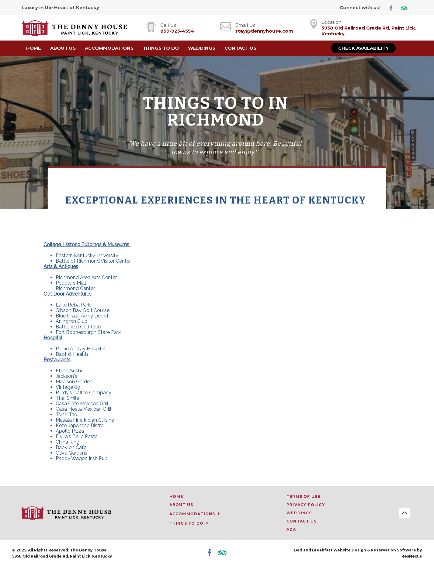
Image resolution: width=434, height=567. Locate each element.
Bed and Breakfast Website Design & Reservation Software (355, 550)
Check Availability (363, 48)
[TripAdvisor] (406, 8)
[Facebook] (393, 8)
